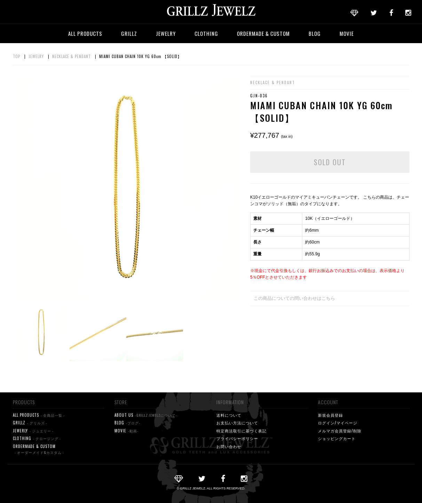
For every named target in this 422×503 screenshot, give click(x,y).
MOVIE (347, 33)
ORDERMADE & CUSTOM (263, 33)
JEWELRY (166, 33)
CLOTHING (206, 33)
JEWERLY (33, 431)
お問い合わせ (228, 446)
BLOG (315, 33)
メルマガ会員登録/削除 (339, 430)
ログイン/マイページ (337, 422)
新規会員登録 (330, 415)
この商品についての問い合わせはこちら (294, 298)
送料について (228, 415)
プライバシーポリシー (237, 438)
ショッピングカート (337, 438)
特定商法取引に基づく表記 (241, 430)
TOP (16, 56)
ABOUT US (145, 415)
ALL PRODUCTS (85, 33)
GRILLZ (129, 33)
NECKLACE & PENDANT (71, 56)
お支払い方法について (237, 422)
